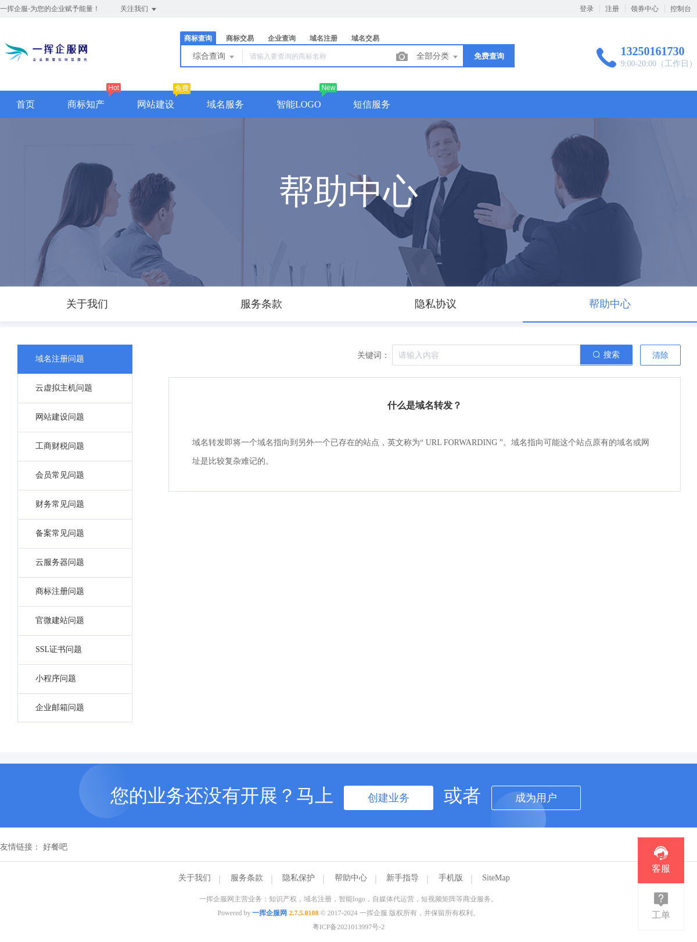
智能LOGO (298, 104)
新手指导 (402, 877)
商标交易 (240, 38)
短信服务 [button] (371, 104)
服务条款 (247, 877)
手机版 (451, 877)
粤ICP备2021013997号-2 (348, 927)
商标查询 (198, 38)
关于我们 (194, 877)
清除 (660, 355)
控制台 (680, 9)
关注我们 (139, 9)
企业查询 (282, 38)
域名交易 (365, 38)
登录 (587, 9)
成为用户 (536, 798)
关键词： (373, 355)
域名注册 (323, 38)
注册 (612, 9)
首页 (25, 104)
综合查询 (214, 57)
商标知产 (86, 104)
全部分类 (437, 57)
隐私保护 (298, 877)
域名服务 (225, 104)
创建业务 (388, 798)
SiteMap (495, 877)
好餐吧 (55, 847)
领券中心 (645, 9)
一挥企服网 (269, 913)
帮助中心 (351, 877)
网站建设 (155, 104)
